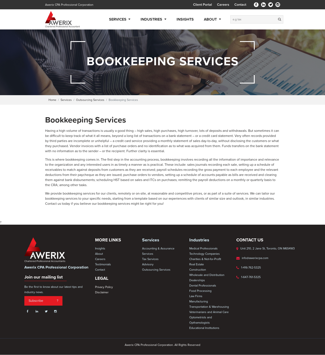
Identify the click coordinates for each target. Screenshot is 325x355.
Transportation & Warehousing (209, 307)
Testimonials (103, 264)
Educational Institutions (204, 328)
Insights (185, 19)
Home (52, 100)
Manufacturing (198, 301)
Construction (197, 269)
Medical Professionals (203, 248)
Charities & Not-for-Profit (205, 259)
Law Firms (195, 296)
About (211, 19)
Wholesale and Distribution (206, 275)
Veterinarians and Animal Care (209, 312)
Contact (240, 5)
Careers (223, 5)
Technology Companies (204, 254)
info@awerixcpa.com (255, 258)
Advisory (148, 264)
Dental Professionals (202, 285)
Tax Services (150, 259)
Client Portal (202, 5)
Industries (152, 19)
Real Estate (196, 264)
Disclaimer (102, 292)
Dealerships (197, 280)
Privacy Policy (104, 287)
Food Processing (200, 291)
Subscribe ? (43, 301)
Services (118, 19)
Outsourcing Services (90, 100)
